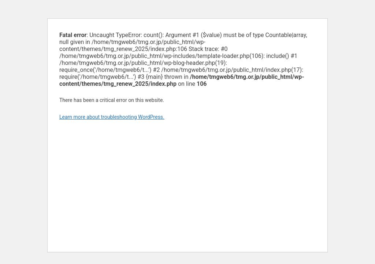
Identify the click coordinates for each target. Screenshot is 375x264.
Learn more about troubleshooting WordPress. (111, 117)
